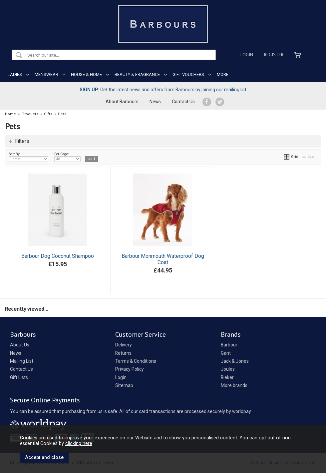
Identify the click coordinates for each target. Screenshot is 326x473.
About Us (19, 344)
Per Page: (67, 157)
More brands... (235, 385)
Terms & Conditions (135, 361)
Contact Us (183, 101)
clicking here (78, 443)
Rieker (227, 377)
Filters (22, 141)
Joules (228, 369)
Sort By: (28, 157)
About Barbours (122, 101)
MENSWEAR (46, 74)
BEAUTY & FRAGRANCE (137, 74)
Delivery (123, 344)
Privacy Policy (129, 369)
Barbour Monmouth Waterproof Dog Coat (163, 259)
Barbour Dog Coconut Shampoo (57, 256)
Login (246, 55)
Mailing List (21, 361)
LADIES (15, 74)
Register (273, 55)
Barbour (229, 344)
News (155, 101)
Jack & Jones (235, 361)
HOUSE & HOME (86, 74)
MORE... (224, 74)
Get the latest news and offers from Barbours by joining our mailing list (163, 89)
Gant (226, 353)
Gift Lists (19, 377)
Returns (123, 353)
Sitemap (124, 385)
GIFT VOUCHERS (188, 74)
